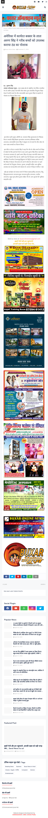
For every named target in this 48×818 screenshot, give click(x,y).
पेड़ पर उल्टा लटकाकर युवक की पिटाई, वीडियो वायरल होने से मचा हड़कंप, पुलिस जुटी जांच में (27, 662)
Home (5, 28)
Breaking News (9, 766)
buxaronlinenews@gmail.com (30, 239)
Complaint (25, 770)
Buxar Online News (10, 49)
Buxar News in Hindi (29, 766)
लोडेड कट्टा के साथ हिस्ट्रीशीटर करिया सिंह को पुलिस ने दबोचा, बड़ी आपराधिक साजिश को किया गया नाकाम (27, 681)
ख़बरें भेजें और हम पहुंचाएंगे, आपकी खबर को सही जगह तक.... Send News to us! (23, 747)
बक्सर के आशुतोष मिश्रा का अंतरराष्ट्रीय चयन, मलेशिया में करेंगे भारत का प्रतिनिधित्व (28, 671)
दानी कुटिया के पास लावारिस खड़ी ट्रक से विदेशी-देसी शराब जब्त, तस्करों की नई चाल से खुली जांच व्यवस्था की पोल (28, 690)
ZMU (24, 815)
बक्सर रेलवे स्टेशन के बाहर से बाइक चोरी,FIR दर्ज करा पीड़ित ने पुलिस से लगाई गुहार (27, 700)
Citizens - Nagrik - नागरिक (12, 770)
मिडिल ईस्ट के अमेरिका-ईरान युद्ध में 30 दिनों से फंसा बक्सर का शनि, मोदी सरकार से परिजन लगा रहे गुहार (27, 634)
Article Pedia (31, 815)
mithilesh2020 (17, 815)
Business (18, 766)
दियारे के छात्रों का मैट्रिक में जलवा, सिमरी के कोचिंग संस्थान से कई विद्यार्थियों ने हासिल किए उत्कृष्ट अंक (27, 709)
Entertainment (9, 773)
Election (32, 770)
